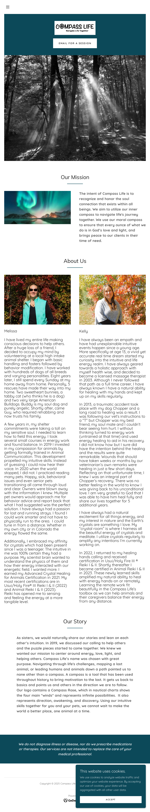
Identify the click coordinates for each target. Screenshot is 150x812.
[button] (7, 6)
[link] (75, 28)
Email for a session (75, 43)
